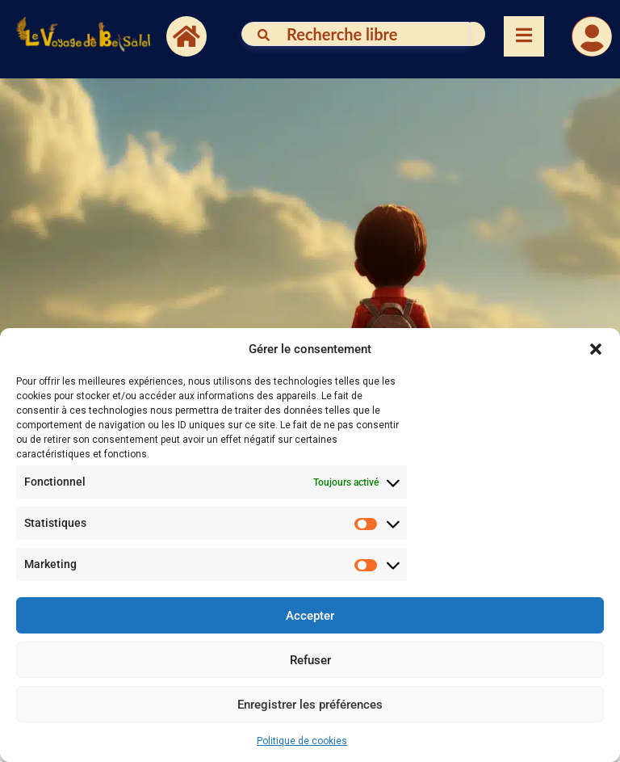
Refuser (310, 660)
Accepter (310, 615)
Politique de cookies (302, 741)
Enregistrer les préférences (310, 704)
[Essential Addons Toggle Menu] (524, 36)
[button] (596, 349)
